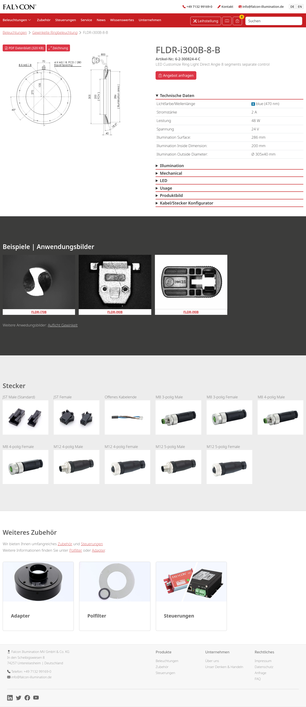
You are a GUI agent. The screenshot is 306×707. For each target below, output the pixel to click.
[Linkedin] (11, 698)
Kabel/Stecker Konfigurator (187, 203)
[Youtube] (37, 698)
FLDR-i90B (115, 312)
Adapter (98, 550)
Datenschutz (264, 666)
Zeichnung (58, 48)
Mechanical (171, 173)
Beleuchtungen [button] (17, 20)
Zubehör (44, 20)
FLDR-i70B (39, 312)
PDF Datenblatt (24, 48)
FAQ (258, 679)
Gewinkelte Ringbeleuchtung (55, 32)
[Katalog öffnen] (227, 21)
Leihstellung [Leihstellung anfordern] (205, 20)
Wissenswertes (122, 20)
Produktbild (171, 195)
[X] (20, 698)
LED (163, 180)
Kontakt (227, 6)
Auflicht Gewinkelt (63, 325)
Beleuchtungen (15, 32)
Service (86, 20)
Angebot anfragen (175, 75)
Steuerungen (65, 20)
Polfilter (75, 550)
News (101, 20)
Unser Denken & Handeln (224, 666)
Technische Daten (177, 95)
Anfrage (260, 673)
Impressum (263, 660)
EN (300, 6)
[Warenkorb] (237, 21)
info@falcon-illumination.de (263, 6)
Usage (166, 188)
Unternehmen (150, 20)
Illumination (172, 165)
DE (292, 6)
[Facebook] (28, 698)
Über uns (212, 660)
